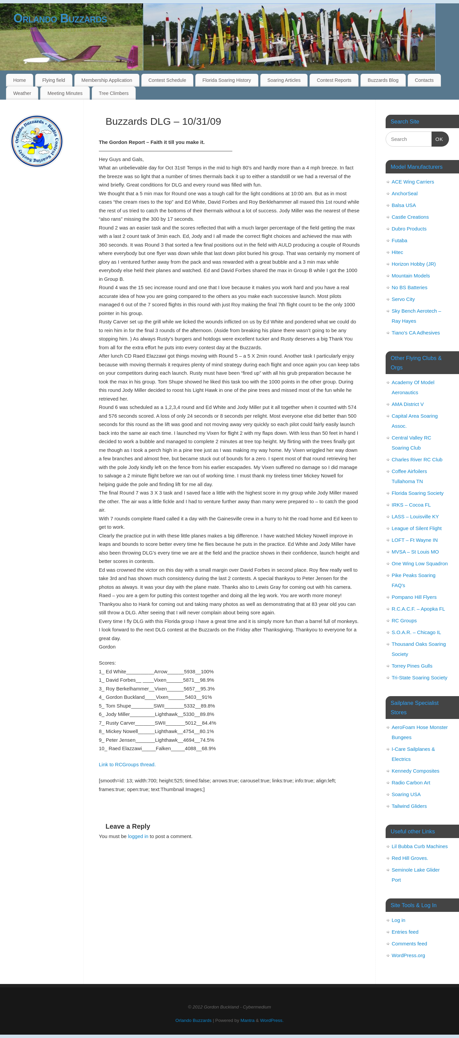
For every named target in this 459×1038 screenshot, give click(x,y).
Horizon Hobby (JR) (414, 264)
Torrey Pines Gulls (412, 666)
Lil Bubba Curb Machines (420, 846)
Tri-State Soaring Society (419, 677)
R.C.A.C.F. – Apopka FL (418, 609)
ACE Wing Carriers (413, 182)
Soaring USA (406, 794)
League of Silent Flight (417, 528)
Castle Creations (410, 217)
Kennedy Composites (416, 771)
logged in (138, 836)
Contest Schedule (167, 80)
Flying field (53, 80)
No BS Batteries (410, 287)
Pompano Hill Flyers (414, 597)
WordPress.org (408, 955)
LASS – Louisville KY (415, 516)
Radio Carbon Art (411, 782)
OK (438, 138)
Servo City (403, 299)
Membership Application (106, 80)
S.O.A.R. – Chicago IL (416, 632)
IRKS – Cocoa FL (411, 505)
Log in (398, 920)
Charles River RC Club (417, 459)
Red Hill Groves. (410, 858)
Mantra (248, 1020)
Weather (22, 93)
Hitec (397, 252)
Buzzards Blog (383, 80)
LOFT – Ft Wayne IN (415, 540)
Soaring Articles (284, 80)
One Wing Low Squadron (420, 563)
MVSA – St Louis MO (415, 552)
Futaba (399, 240)
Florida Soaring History (226, 80)
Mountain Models (411, 275)
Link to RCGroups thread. (127, 764)
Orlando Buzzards (60, 18)
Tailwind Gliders (409, 806)
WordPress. (271, 1020)
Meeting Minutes (65, 93)
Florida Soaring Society (418, 493)
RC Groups (404, 620)
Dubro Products (409, 228)
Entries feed (405, 932)
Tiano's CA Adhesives (416, 332)
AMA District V (408, 404)
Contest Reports (334, 80)
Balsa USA (404, 205)
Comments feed (409, 943)
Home (19, 80)
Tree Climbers (114, 93)
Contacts (424, 80)
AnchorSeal (405, 193)
